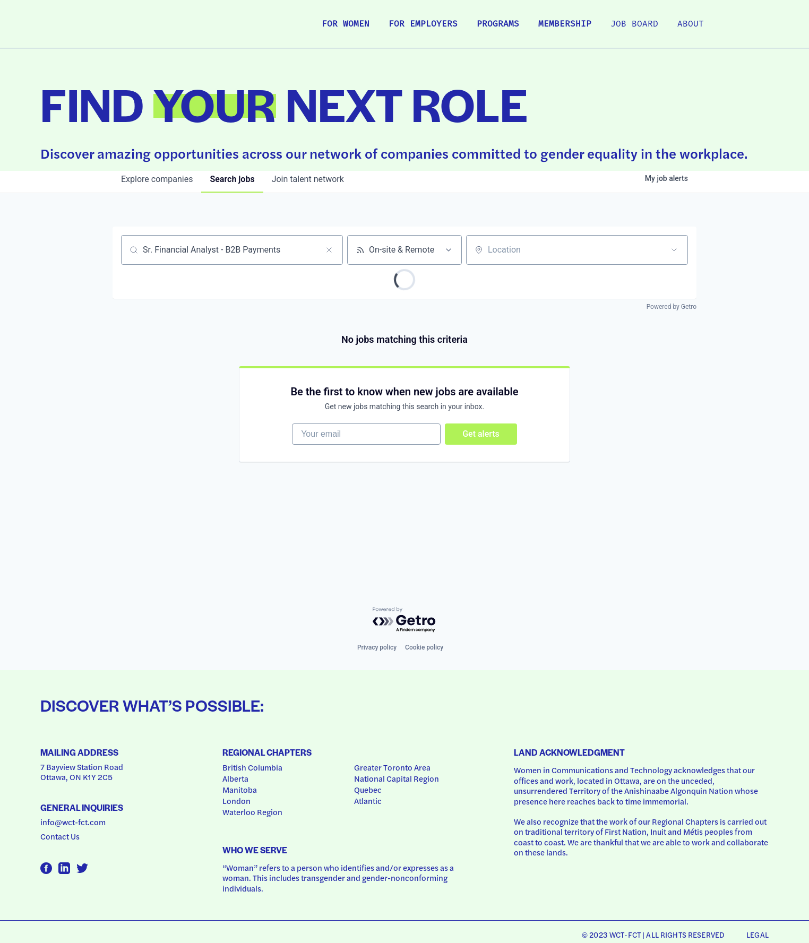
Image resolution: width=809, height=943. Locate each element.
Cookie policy (424, 647)
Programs (498, 24)
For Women (345, 24)
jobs (232, 179)
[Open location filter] (674, 250)
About (690, 24)
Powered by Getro (671, 306)
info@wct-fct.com (73, 822)
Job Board (634, 24)
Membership (564, 24)
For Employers (423, 24)
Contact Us (60, 836)
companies (157, 179)
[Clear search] (329, 250)
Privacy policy (377, 647)
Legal (757, 934)
